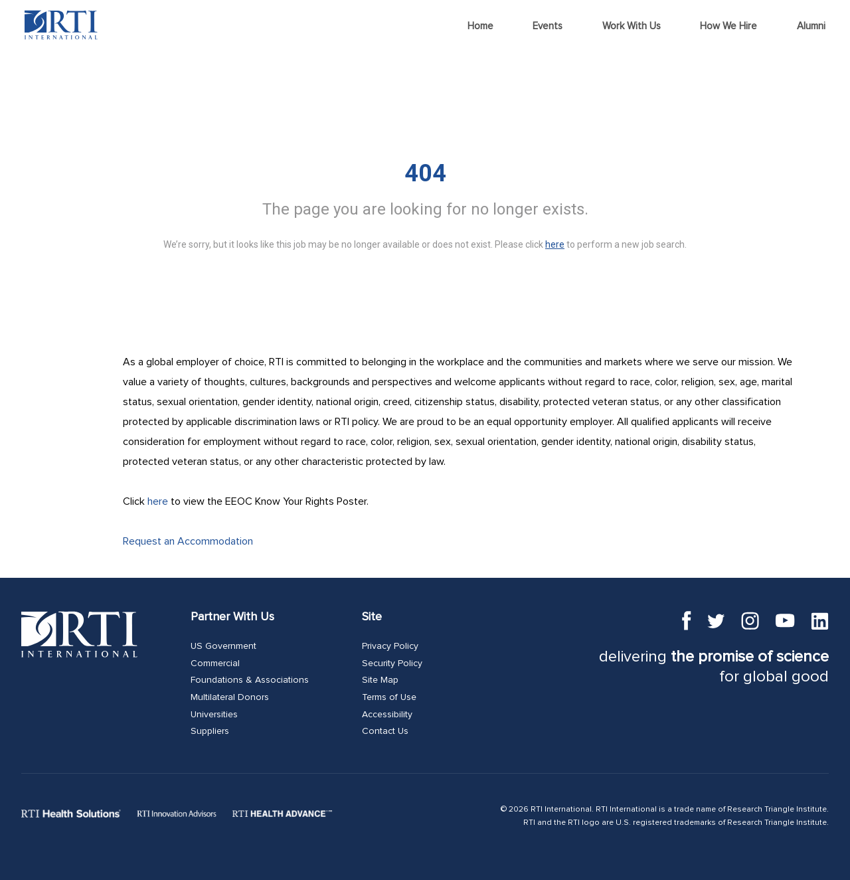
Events (547, 26)
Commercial (215, 663)
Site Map (380, 680)
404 (425, 173)
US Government (223, 646)
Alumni (811, 26)
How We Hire (728, 26)
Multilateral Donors (230, 697)
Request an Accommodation (188, 541)
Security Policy (392, 663)
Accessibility (387, 714)
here (157, 501)
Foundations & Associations (250, 680)
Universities (214, 714)
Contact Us (385, 731)
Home (480, 26)
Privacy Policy (390, 646)
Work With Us (631, 26)
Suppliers (210, 731)
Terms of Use (389, 697)
